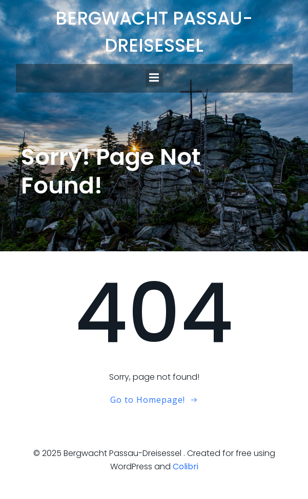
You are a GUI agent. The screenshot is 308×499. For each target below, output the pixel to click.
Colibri (185, 466)
